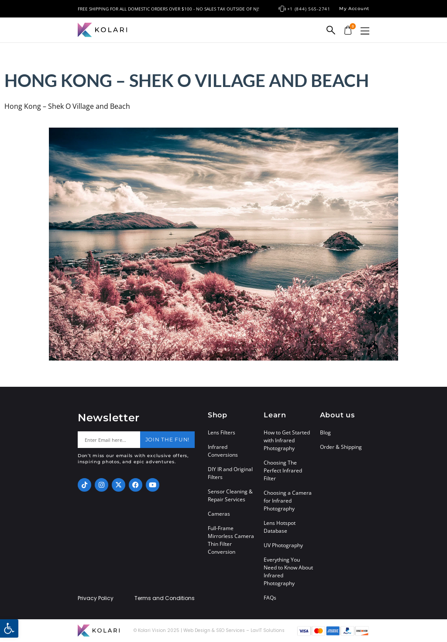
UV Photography (283, 545)
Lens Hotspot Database (280, 526)
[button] (365, 31)
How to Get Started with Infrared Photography (287, 440)
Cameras (219, 513)
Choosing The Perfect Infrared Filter (283, 470)
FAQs (270, 597)
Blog (325, 432)
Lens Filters (221, 432)
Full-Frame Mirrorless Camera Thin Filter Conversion (231, 539)
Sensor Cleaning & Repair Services (230, 495)
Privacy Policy (95, 598)
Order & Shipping (341, 447)
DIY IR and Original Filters (230, 473)
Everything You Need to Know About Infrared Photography (288, 571)
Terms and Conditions (164, 598)
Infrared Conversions (223, 450)
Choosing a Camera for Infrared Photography (288, 500)
